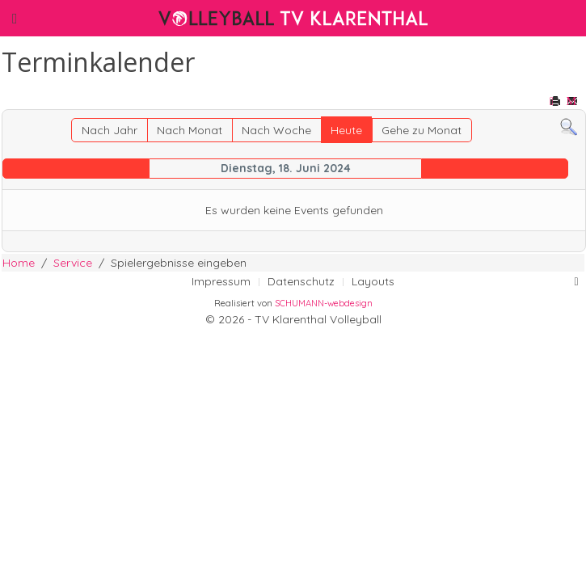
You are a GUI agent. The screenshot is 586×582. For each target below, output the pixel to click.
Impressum (221, 281)
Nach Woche (276, 130)
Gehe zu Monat (422, 130)
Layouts (373, 281)
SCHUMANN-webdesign (324, 303)
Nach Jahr (109, 130)
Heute (346, 130)
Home (18, 262)
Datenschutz (301, 281)
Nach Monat (189, 130)
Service (72, 262)
